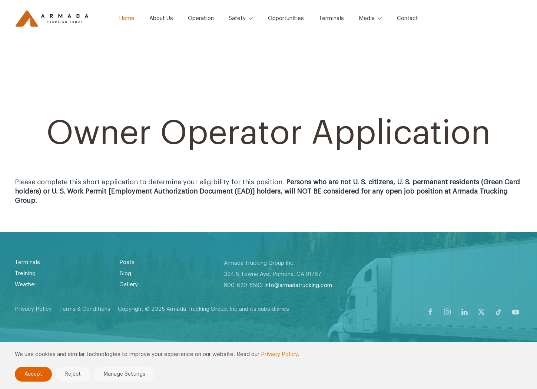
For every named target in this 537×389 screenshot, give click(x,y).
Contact (407, 18)
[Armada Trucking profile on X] (481, 312)
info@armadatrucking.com (298, 285)
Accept (33, 374)
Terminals (331, 18)
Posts (127, 262)
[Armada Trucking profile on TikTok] (498, 312)
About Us (161, 18)
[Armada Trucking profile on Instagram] (447, 312)
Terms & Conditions (84, 309)
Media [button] (370, 18)
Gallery (128, 284)
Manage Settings (124, 374)
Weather (25, 284)
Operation (201, 18)
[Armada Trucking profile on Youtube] (515, 312)
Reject (73, 374)
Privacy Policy (33, 309)
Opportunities (286, 18)
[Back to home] (52, 18)
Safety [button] (241, 18)
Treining (25, 273)
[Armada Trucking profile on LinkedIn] (464, 312)
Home (127, 18)
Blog (125, 273)
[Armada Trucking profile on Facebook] (430, 312)
